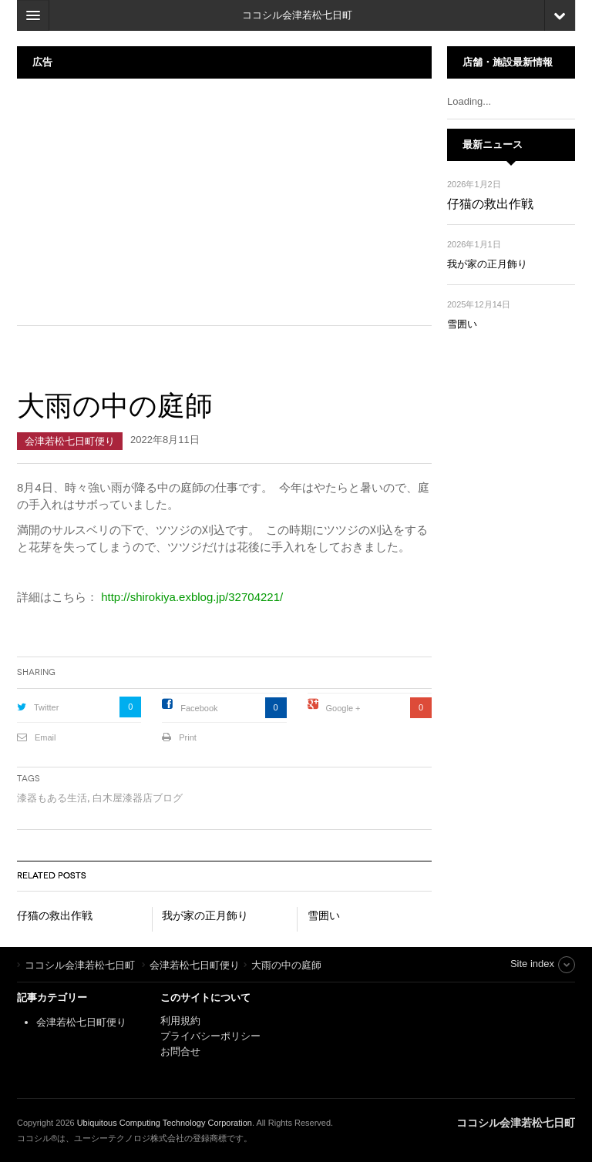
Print (188, 737)
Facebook (198, 708)
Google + (343, 708)
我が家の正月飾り (205, 915)
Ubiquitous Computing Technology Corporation (164, 1122)
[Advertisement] (224, 202)
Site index (532, 963)
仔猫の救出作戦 (54, 915)
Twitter (46, 707)
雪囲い (324, 915)
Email (45, 737)
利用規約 (180, 1020)
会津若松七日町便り (70, 441)
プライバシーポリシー (212, 1036)
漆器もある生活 (52, 798)
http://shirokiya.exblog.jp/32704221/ (192, 596)
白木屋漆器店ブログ (137, 798)
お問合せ (180, 1051)
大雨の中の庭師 (115, 405)
